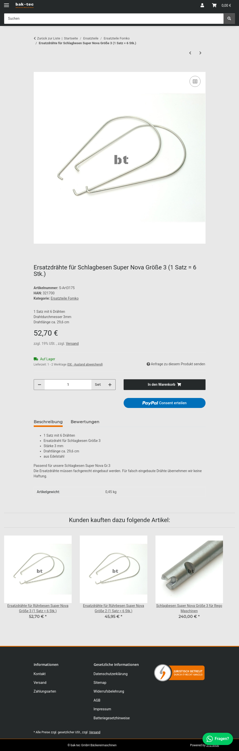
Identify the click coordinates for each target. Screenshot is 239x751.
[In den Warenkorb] (38, 69)
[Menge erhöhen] (109, 384)
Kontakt (40, 674)
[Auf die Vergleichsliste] (195, 81)
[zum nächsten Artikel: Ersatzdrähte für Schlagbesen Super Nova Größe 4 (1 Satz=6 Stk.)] (200, 53)
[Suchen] (229, 18)
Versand (72, 344)
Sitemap (100, 683)
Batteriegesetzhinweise (112, 718)
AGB (97, 700)
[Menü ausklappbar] (6, 3)
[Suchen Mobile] (114, 18)
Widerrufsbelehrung (109, 691)
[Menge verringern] (39, 384)
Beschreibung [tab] (48, 421)
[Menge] (68, 384)
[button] (202, 5)
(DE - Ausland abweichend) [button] (85, 364)
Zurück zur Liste (48, 38)
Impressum (102, 709)
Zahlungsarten (45, 691)
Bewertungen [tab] (85, 421)
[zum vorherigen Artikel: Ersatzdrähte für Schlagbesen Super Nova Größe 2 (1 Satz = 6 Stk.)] (190, 53)
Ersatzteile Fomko (65, 298)
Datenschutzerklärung (111, 674)
